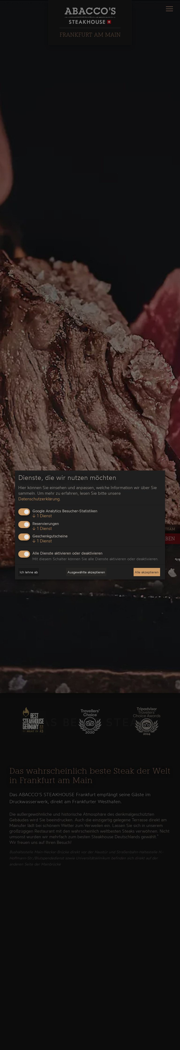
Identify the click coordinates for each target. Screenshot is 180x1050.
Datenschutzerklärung (39, 498)
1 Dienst (42, 515)
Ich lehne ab (29, 572)
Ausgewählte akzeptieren (86, 572)
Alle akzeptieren (147, 572)
